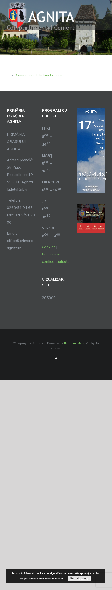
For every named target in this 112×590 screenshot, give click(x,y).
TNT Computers (74, 343)
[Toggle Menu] (103, 15)
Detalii (59, 578)
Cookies (48, 246)
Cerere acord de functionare (39, 75)
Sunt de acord (79, 578)
